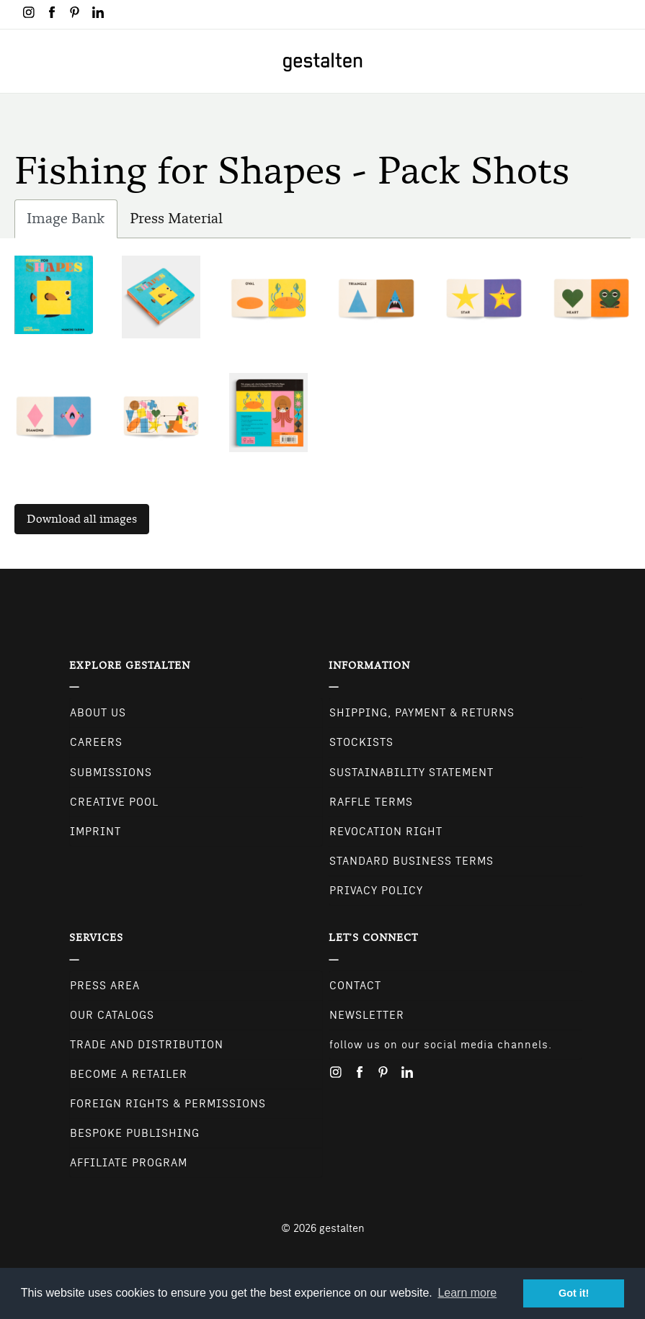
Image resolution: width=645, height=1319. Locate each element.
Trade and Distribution (146, 1044)
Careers (96, 742)
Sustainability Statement (411, 772)
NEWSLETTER (366, 1015)
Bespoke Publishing (135, 1133)
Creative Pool (114, 802)
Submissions (111, 772)
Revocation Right (385, 831)
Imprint (95, 831)
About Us (98, 712)
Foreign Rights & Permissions (168, 1103)
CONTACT (355, 985)
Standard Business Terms (411, 861)
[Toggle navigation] (20, 61)
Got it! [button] (574, 1293)
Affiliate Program (128, 1162)
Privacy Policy (376, 890)
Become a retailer (128, 1074)
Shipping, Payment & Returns (422, 712)
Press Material (176, 218)
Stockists (361, 742)
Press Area (105, 985)
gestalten (342, 1228)
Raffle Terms (371, 802)
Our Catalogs (112, 1015)
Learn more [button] (467, 1293)
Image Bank (72, 222)
